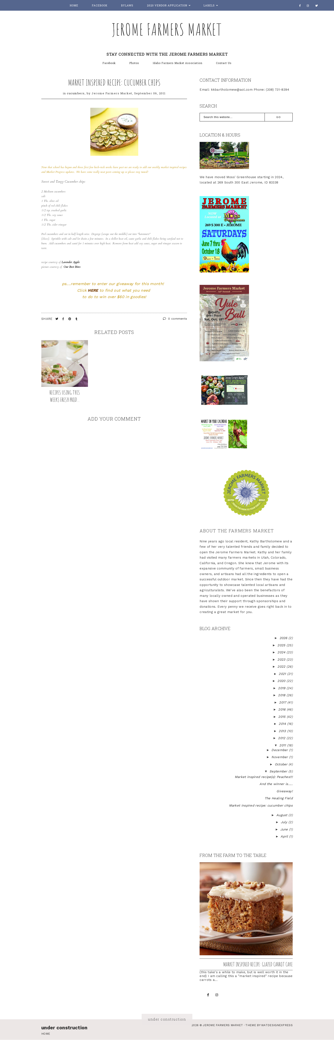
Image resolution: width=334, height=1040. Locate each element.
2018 (282, 695)
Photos (134, 63)
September (278, 771)
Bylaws (127, 5)
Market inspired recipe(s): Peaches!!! (264, 777)
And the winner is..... (276, 784)
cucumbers (76, 93)
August (282, 815)
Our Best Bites (72, 267)
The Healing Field (279, 798)
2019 (282, 688)
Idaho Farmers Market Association (177, 63)
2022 (281, 667)
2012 (282, 738)
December (280, 750)
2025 (281, 645)
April (285, 836)
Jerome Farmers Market (167, 29)
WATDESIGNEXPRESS (277, 1025)
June (284, 829)
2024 (281, 652)
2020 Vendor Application (167, 5)
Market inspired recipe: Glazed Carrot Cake (258, 964)
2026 (284, 638)
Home (74, 5)
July (285, 822)
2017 (283, 702)
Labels (209, 5)
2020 (281, 681)
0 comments (175, 318)
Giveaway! (284, 791)
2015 (282, 717)
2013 (283, 731)
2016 (282, 709)
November (280, 757)
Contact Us (224, 63)
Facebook (99, 5)
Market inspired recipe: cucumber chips (114, 82)
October (282, 764)
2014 (283, 724)
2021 (283, 674)
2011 (283, 745)
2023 (281, 659)
